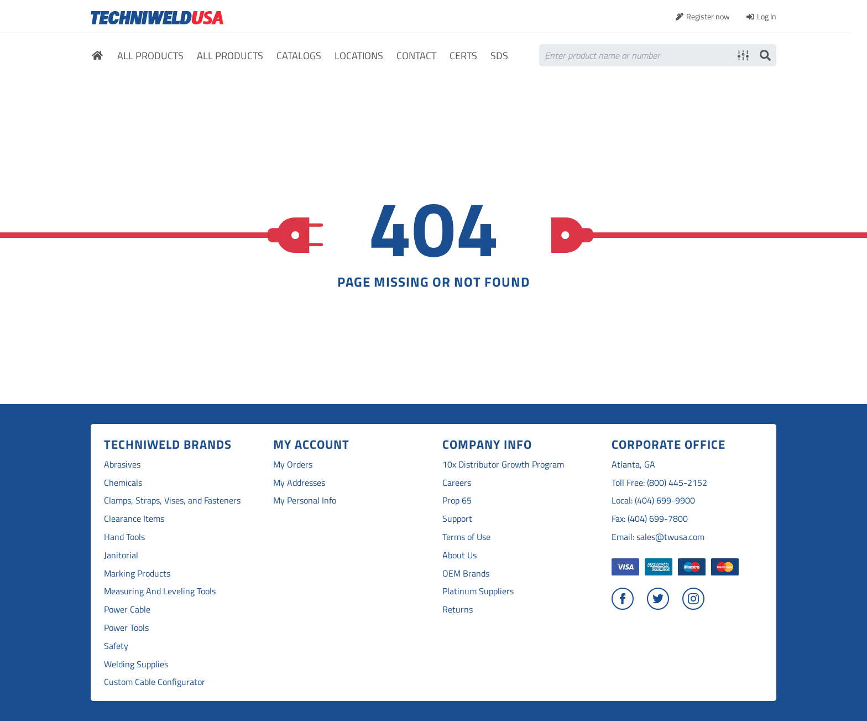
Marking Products (137, 573)
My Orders (292, 464)
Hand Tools (124, 537)
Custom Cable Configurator (154, 682)
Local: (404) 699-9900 (653, 500)
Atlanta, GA (633, 464)
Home (97, 57)
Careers (456, 483)
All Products (150, 56)
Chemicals (123, 483)
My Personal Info (304, 500)
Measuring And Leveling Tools (160, 591)
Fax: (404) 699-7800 (650, 519)
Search (765, 55)
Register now (708, 16)
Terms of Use (466, 537)
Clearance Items (134, 519)
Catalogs (298, 56)
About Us (459, 555)
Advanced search (743, 55)
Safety (116, 646)
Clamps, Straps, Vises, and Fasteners (172, 500)
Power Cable (127, 609)
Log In (766, 16)
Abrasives (122, 464)
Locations (359, 56)
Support (457, 519)
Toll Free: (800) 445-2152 (659, 483)
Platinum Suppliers (478, 591)
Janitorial (121, 555)
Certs (463, 56)
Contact (416, 56)
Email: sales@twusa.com (658, 537)
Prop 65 (457, 500)
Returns (457, 609)
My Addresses (299, 483)
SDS (499, 56)
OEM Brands (465, 573)
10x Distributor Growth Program (503, 464)
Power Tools (126, 628)
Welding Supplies (136, 664)
